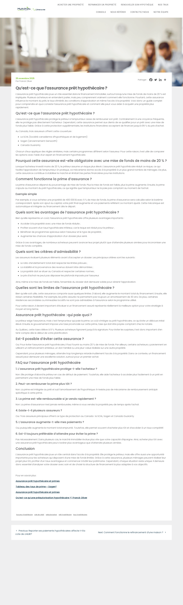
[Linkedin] (160, 80)
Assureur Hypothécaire (24, 515)
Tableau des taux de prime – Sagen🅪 (36, 486)
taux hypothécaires (80, 515)
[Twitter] (156, 80)
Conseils (101, 12)
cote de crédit (39, 515)
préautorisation (51, 515)
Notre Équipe (161, 12)
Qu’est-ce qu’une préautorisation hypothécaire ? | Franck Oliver (51, 497)
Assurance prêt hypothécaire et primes (38, 481)
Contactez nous (139, 12)
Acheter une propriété (71, 5)
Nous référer (118, 12)
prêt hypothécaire (65, 515)
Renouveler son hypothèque (137, 5)
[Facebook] (151, 80)
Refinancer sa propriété (102, 5)
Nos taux (163, 5)
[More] (165, 80)
